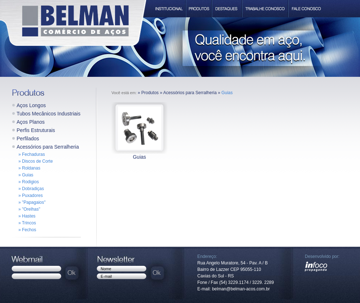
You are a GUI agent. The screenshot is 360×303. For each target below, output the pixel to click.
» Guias (25, 174)
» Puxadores (30, 195)
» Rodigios (28, 181)
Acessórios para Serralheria (48, 147)
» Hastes (26, 216)
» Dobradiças (31, 188)
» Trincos (27, 222)
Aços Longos (31, 105)
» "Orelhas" (29, 209)
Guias (139, 157)
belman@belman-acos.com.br (241, 288)
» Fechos (27, 229)
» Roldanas (29, 168)
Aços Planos (31, 122)
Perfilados (28, 138)
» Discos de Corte (35, 161)
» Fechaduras (31, 154)
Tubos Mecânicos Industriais (48, 114)
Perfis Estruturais (36, 130)
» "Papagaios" (31, 202)
